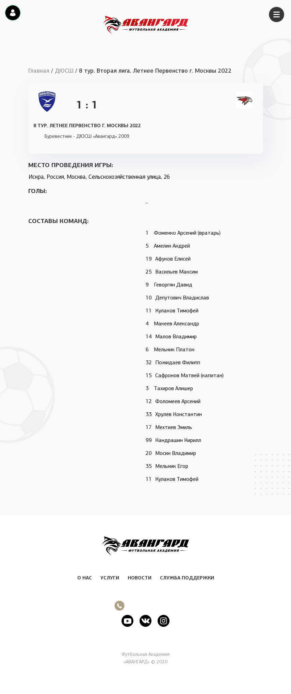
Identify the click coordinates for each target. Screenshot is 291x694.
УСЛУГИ (109, 578)
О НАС (84, 578)
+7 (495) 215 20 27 (151, 606)
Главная (38, 70)
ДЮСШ (64, 70)
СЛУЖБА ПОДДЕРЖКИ (187, 578)
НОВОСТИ (139, 578)
